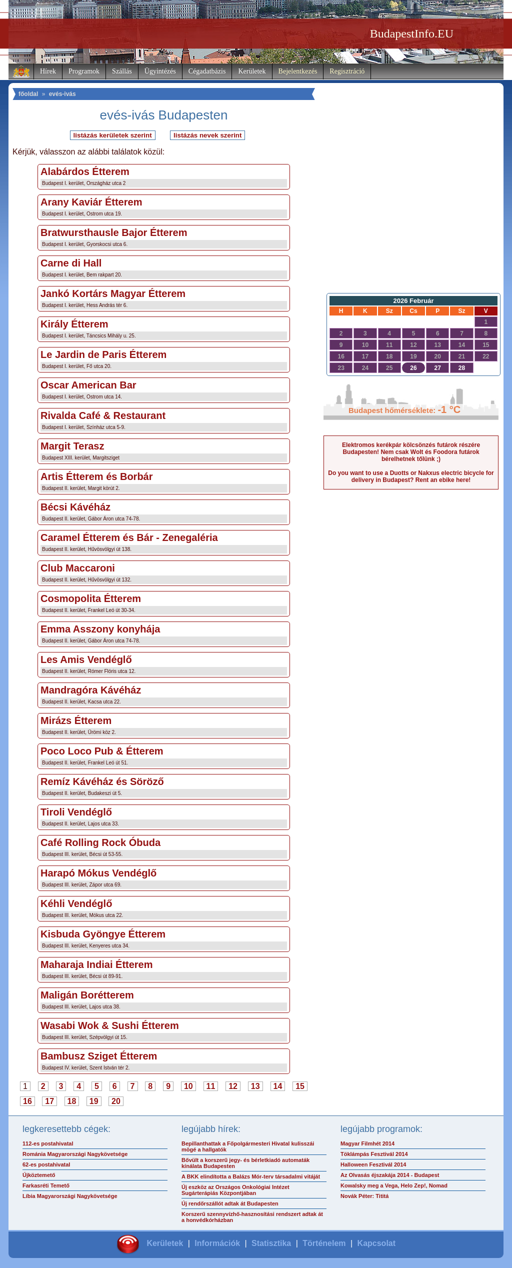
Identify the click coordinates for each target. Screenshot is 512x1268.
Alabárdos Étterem (85, 171)
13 (255, 1086)
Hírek (48, 71)
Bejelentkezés (298, 71)
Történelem (324, 1243)
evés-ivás (62, 94)
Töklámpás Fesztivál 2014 (374, 1154)
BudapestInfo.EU (412, 33)
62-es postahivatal (46, 1165)
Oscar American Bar (88, 385)
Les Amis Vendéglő (86, 659)
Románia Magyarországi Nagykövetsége (75, 1154)
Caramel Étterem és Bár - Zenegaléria (129, 537)
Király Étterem (74, 324)
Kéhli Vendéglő (76, 903)
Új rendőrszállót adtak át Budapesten (230, 1203)
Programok (84, 71)
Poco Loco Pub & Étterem (102, 751)
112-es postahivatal (48, 1143)
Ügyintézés (160, 71)
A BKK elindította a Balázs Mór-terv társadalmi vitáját (251, 1177)
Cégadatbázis (207, 71)
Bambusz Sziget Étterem (98, 1056)
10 (188, 1086)
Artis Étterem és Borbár (96, 476)
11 (211, 1086)
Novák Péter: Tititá (364, 1196)
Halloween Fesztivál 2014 (373, 1165)
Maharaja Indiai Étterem (96, 964)
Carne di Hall (71, 263)
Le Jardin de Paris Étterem (103, 354)
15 (300, 1086)
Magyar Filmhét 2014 (367, 1143)
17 (49, 1101)
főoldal (28, 94)
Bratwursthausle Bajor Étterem (113, 232)
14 (278, 1086)
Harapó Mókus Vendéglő (98, 873)
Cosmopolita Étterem (90, 598)
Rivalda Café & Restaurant (103, 415)
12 (233, 1086)
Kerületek (252, 71)
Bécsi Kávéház (75, 507)
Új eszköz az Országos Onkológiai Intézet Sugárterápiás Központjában (236, 1190)
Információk (217, 1243)
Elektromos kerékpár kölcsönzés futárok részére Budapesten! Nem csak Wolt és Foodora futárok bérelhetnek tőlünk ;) (411, 452)
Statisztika (271, 1243)
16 (27, 1101)
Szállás (122, 71)
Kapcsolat (377, 1243)
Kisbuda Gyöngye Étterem (103, 934)
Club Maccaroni (77, 568)
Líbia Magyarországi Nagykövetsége (70, 1196)
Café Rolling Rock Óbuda (100, 842)
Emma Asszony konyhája (100, 629)
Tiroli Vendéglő (76, 812)
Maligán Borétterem (87, 995)
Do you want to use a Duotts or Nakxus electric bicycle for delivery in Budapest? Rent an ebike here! (411, 477)
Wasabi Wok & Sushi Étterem (109, 1025)
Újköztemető (38, 1175)
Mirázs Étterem (76, 720)
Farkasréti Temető (46, 1185)
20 (116, 1101)
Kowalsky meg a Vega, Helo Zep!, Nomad (394, 1185)
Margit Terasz (72, 446)
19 (94, 1101)
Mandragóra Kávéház (90, 690)
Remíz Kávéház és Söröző (102, 781)
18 (72, 1101)
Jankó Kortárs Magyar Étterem (113, 293)
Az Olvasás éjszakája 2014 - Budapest (390, 1175)
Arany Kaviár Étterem (91, 202)
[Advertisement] (411, 208)
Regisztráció (347, 71)
